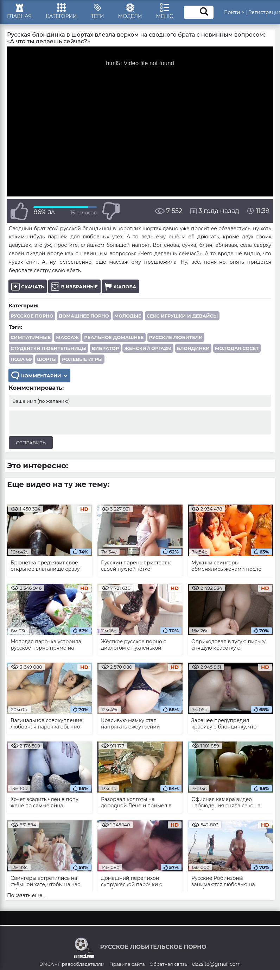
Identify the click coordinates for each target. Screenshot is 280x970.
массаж (67, 337)
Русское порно (32, 316)
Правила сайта (127, 964)
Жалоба (120, 286)
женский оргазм (147, 348)
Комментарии (39, 375)
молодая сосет (237, 348)
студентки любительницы (49, 348)
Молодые (127, 316)
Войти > (234, 12)
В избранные (74, 286)
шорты (47, 359)
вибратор (105, 348)
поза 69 (21, 359)
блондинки (193, 348)
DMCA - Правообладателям (71, 964)
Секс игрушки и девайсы (182, 316)
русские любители (176, 337)
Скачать (27, 286)
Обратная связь (168, 964)
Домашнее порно (84, 316)
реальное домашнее (114, 337)
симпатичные (31, 337)
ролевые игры (82, 359)
